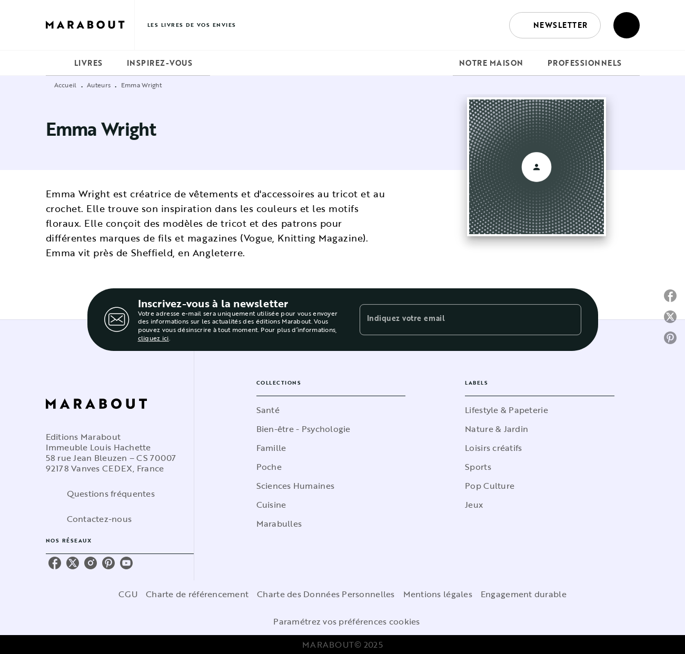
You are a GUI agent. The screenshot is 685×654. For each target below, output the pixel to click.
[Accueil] (90, 25)
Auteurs (99, 84)
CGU (127, 594)
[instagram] (91, 563)
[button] (555, 25)
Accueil (65, 84)
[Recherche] (626, 25)
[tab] (57, 63)
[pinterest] (108, 563)
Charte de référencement (197, 594)
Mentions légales (437, 594)
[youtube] (126, 563)
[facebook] (55, 563)
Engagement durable (524, 594)
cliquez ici (153, 338)
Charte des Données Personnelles (325, 594)
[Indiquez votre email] (457, 319)
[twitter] (73, 563)
